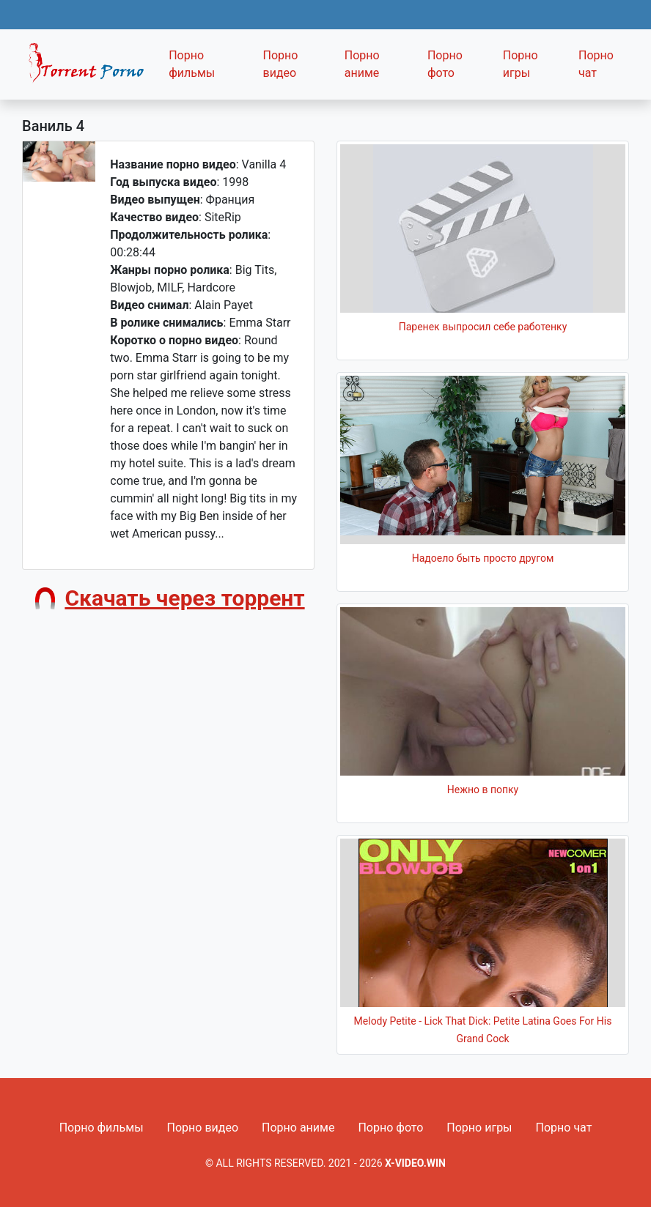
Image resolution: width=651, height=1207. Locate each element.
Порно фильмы (192, 64)
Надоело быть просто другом (483, 558)
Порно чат (596, 64)
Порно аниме (362, 64)
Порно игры (520, 64)
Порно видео (280, 64)
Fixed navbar (91, 68)
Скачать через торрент (184, 598)
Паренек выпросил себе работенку (483, 327)
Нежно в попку (482, 789)
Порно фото (445, 64)
